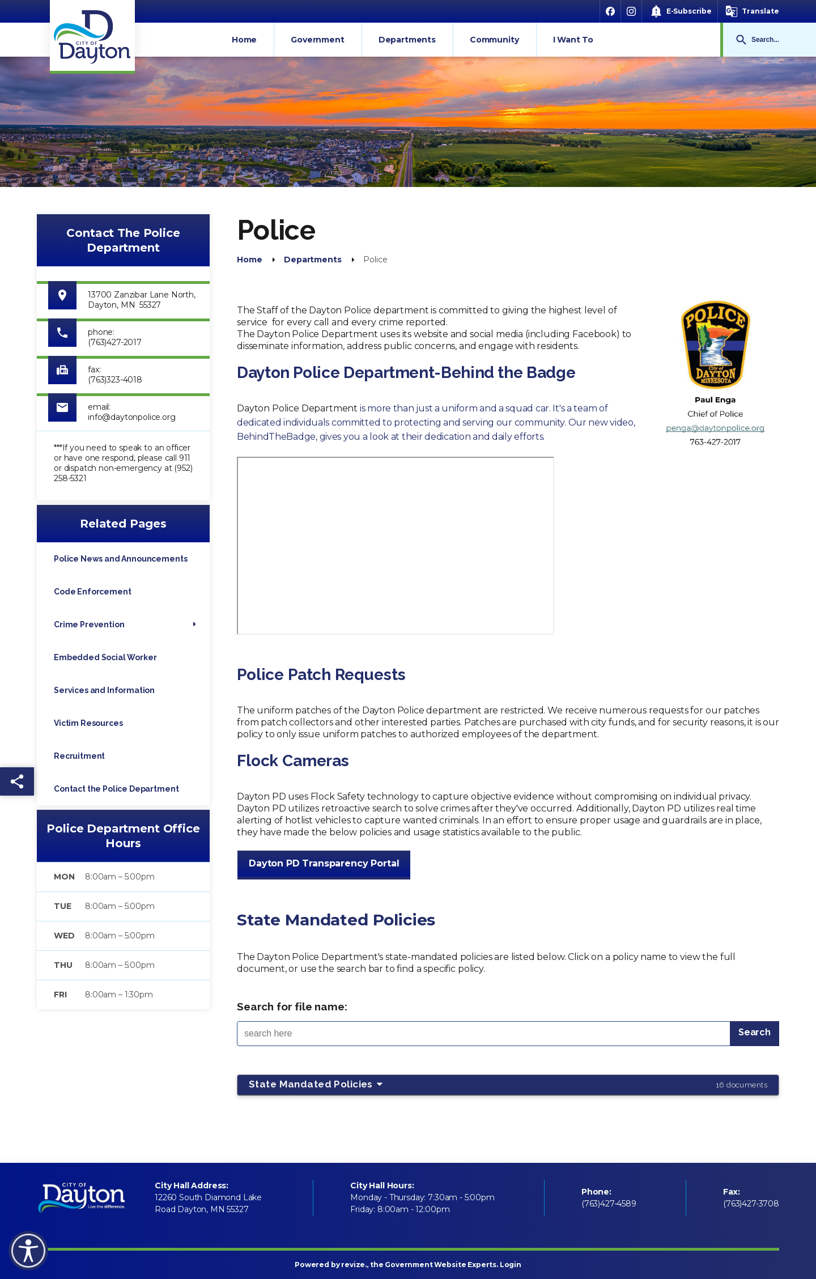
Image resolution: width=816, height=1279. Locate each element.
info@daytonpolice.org (132, 417)
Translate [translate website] (760, 11)
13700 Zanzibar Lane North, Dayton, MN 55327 (142, 300)
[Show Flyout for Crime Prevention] (194, 624)
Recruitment (79, 755)
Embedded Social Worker (105, 657)
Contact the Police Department (116, 788)
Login (510, 1264)
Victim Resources (88, 723)
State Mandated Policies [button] (508, 1084)
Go (741, 39)
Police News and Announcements (120, 558)
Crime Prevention (89, 624)
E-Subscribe (689, 11)
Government (317, 40)
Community (494, 40)
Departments (407, 40)
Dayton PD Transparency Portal (324, 863)
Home (244, 40)
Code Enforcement (92, 591)
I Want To (573, 40)
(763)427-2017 (115, 342)
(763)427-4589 (608, 1204)
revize (353, 1264)
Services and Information (104, 690)
